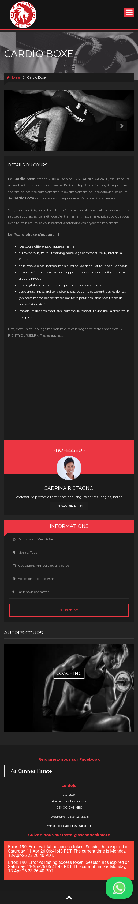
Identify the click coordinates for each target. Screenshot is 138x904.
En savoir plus (69, 506)
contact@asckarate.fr (74, 826)
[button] (14, 120)
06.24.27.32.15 (78, 817)
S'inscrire (69, 610)
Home (13, 77)
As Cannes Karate (31, 771)
